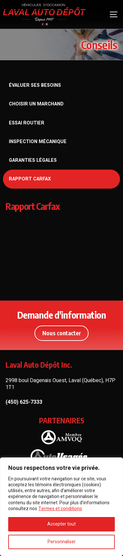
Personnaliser (62, 541)
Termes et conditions (60, 508)
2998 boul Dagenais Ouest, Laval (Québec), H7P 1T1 (60, 384)
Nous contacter (61, 333)
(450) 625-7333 (24, 402)
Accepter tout (61, 524)
